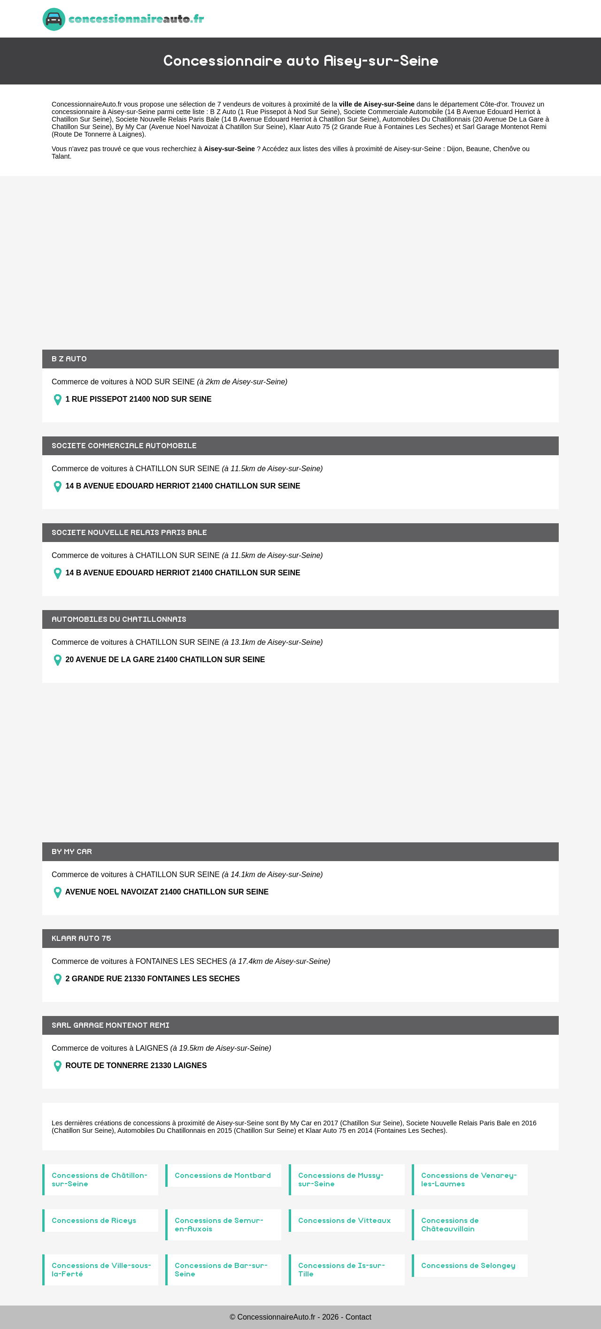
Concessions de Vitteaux (344, 1220)
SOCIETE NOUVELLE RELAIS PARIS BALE (129, 532)
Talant (60, 156)
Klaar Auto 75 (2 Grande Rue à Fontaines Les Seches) (371, 126)
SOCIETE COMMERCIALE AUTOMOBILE (124, 446)
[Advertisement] (300, 255)
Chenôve (506, 149)
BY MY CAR (72, 851)
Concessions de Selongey (468, 1265)
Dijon (454, 149)
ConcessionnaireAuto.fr (87, 104)
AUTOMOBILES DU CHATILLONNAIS (119, 619)
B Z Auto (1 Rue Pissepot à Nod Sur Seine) (275, 111)
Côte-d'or (493, 104)
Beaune (478, 149)
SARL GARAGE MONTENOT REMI (111, 1025)
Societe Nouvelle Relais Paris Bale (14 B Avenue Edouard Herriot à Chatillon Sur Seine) (247, 119)
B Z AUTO (69, 359)
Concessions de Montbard (223, 1175)
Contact (358, 1317)
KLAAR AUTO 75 (81, 938)
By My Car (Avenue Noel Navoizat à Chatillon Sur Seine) (200, 126)
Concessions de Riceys (94, 1220)
